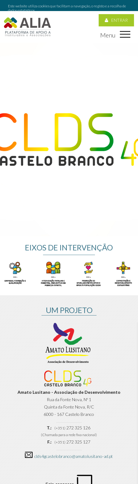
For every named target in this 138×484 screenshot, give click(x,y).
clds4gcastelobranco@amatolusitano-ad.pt (73, 445)
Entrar (116, 9)
